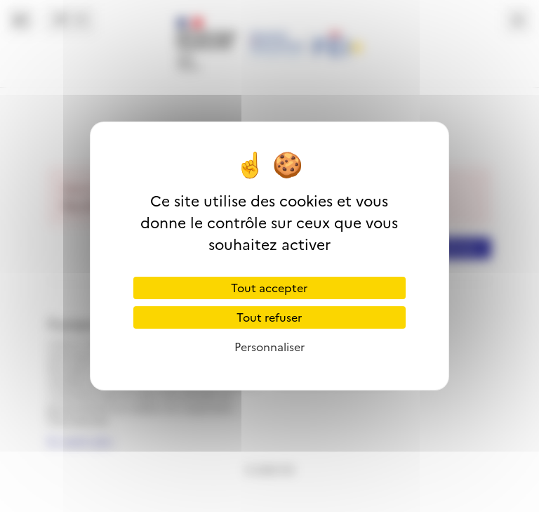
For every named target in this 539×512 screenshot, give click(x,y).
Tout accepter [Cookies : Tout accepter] (269, 288)
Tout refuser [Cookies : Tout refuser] (269, 317)
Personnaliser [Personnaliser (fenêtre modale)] (269, 347)
